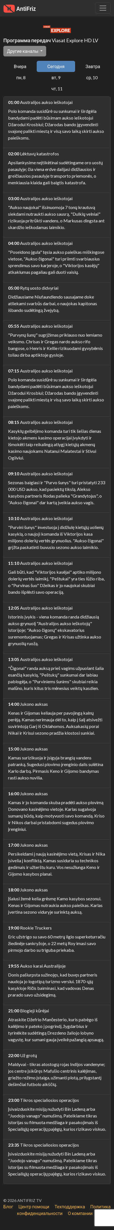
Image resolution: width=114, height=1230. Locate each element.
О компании (80, 1213)
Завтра (93, 66)
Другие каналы (23, 51)
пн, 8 (21, 77)
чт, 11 (57, 88)
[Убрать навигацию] (103, 8)
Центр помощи (33, 1206)
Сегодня (56, 66)
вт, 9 (55, 77)
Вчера (20, 66)
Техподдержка (69, 1206)
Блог (8, 1206)
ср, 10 (92, 77)
